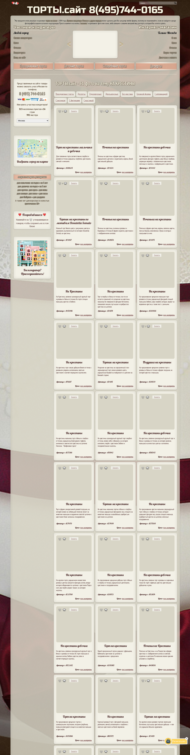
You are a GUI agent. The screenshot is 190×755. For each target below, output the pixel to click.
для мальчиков (23, 182)
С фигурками (74, 100)
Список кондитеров (23, 38)
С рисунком (60, 100)
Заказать (74, 111)
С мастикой (89, 100)
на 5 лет (44, 182)
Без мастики (127, 93)
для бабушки (25, 197)
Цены (16, 42)
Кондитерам (19, 52)
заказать (83, 23)
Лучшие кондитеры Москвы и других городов (84, 20)
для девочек (23, 186)
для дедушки (39, 197)
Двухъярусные (111, 93)
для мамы (43, 193)
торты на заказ (51, 20)
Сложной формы (144, 93)
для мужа (33, 189)
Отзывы (17, 47)
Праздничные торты (65, 93)
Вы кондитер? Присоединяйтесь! (32, 272)
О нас (174, 38)
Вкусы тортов (170, 52)
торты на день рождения (32, 177)
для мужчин (22, 189)
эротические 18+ (32, 203)
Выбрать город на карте (32, 161)
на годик (35, 182)
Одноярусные (95, 93)
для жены (32, 193)
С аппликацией (161, 93)
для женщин (22, 193)
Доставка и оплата (168, 57)
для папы (43, 189)
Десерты (82, 93)
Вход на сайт (20, 57)
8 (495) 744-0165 (32, 93)
